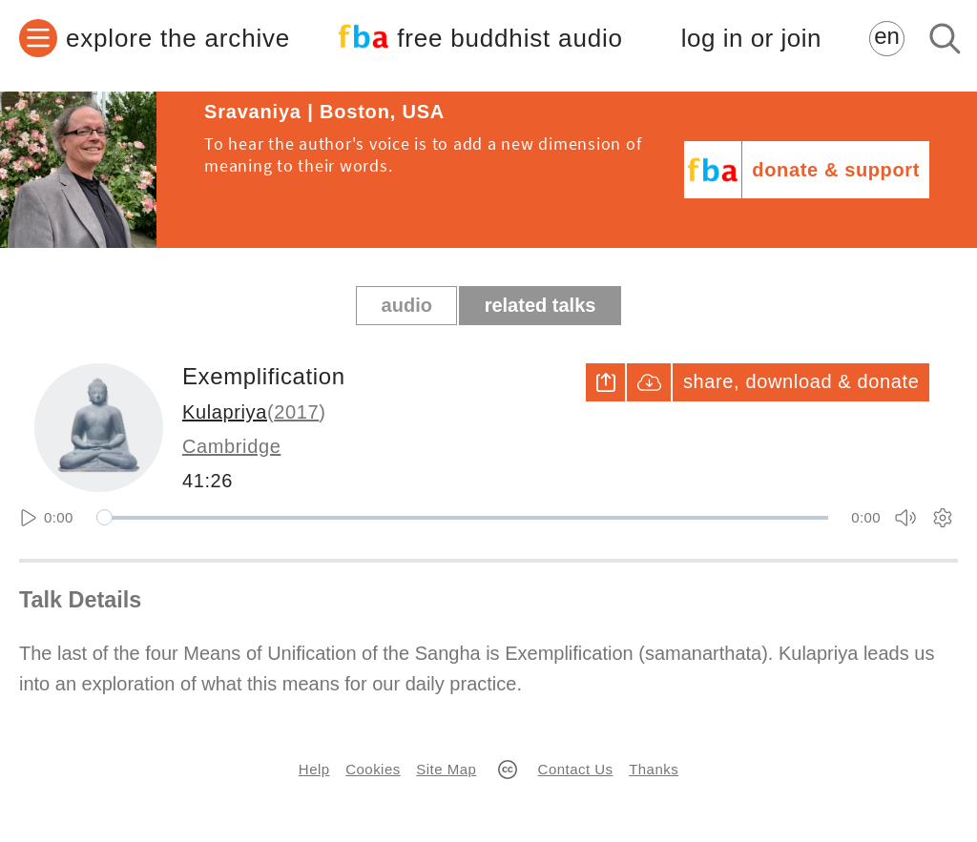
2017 (296, 411)
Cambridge (231, 446)
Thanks (653, 769)
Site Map (446, 769)
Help (314, 769)
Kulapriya (224, 411)
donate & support (836, 169)
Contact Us (575, 769)
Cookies (372, 769)
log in (751, 38)
